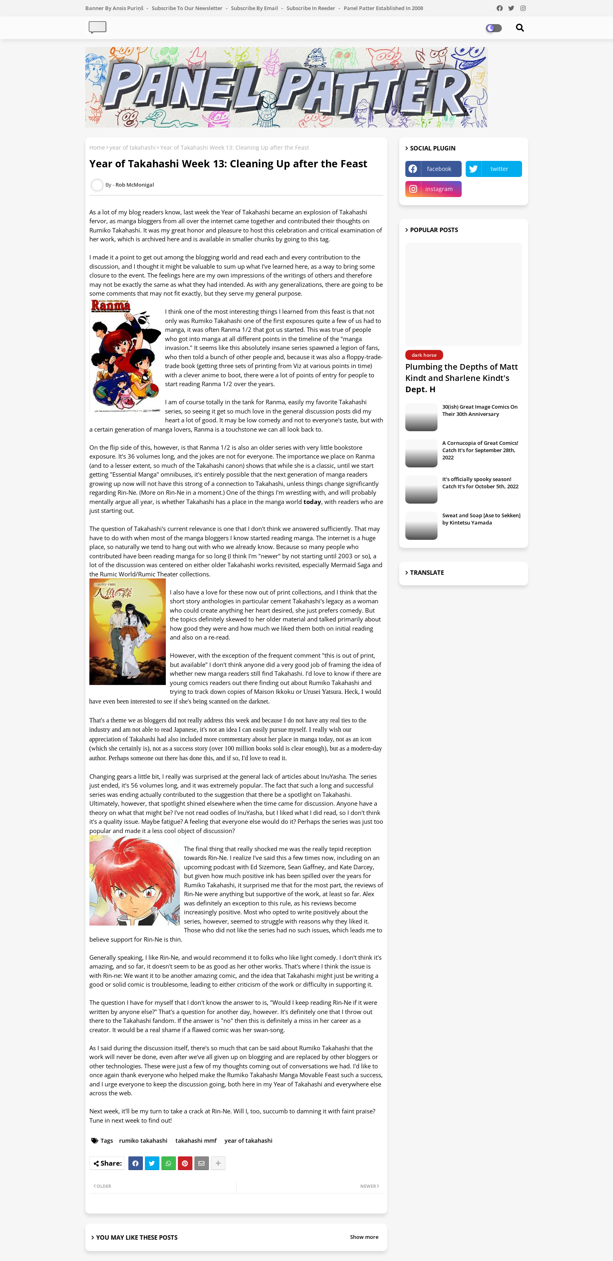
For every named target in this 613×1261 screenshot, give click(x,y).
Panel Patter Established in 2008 (383, 8)
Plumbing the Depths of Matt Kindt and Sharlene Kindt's (461, 378)
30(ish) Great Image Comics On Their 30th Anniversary (480, 410)
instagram (439, 189)
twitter (499, 169)
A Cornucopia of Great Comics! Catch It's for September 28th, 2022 (480, 450)
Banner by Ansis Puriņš (114, 8)
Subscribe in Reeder (311, 8)
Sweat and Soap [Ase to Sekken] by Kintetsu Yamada (481, 519)
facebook (439, 169)
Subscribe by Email (255, 8)
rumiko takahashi (143, 1140)
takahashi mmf (196, 1140)
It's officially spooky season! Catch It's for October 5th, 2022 (480, 482)
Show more (364, 1236)
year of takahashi (132, 147)
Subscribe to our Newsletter (188, 8)
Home (97, 147)
